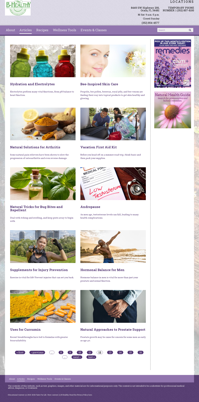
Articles (25, 30)
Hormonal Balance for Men (102, 270)
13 (110, 352)
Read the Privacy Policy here (80, 395)
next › (77, 357)
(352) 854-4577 (150, 22)
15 (130, 352)
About (10, 30)
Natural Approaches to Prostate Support (112, 329)
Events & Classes (94, 30)
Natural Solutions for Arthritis (35, 147)
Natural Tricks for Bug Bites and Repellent (36, 208)
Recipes (42, 30)
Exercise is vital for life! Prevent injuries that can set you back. (42, 277)
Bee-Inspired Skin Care (99, 84)
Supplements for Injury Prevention (39, 270)
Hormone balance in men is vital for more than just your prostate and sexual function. (109, 279)
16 (140, 352)
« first (20, 352)
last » (91, 357)
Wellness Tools (64, 30)
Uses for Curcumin (25, 329)
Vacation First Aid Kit (98, 147)
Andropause (90, 207)
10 (80, 352)
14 (120, 352)
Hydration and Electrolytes (32, 84)
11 (90, 352)
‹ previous (37, 352)
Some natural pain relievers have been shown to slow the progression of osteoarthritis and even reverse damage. (39, 156)
